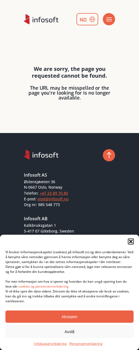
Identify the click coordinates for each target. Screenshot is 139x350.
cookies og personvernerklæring (43, 286)
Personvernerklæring (86, 343)
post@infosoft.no (53, 198)
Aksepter (69, 316)
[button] (131, 241)
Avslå (69, 331)
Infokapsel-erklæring (50, 343)
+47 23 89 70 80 (54, 193)
